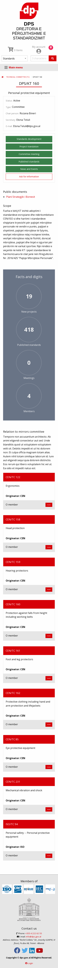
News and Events (29, 169)
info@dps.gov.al (33, 936)
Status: (9, 100)
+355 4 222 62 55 (33, 933)
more (49, 505)
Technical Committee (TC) (17, 77)
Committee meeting (29, 154)
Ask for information (29, 176)
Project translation (29, 146)
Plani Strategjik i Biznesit (20, 196)
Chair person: (12, 113)
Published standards (29, 161)
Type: (8, 107)
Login (30, 963)
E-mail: (9, 126)
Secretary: (11, 119)
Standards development (29, 138)
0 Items (15, 50)
